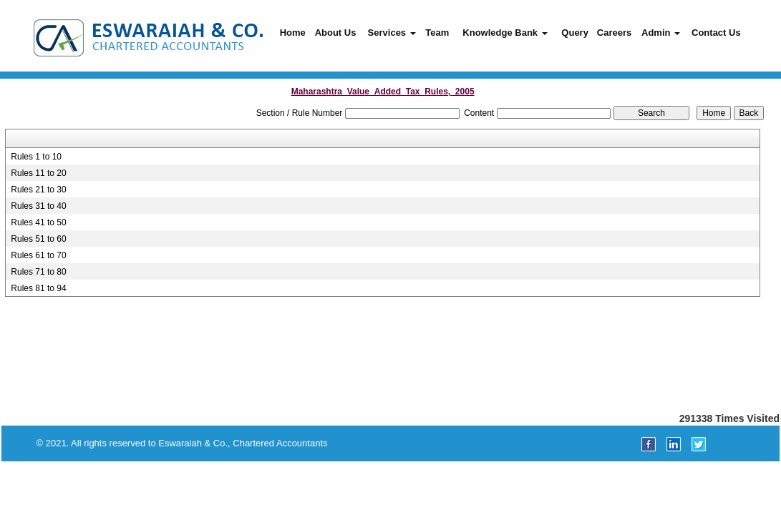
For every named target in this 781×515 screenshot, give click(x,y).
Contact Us (716, 32)
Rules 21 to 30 (38, 190)
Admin (660, 32)
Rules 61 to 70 (38, 255)
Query (574, 32)
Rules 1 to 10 (36, 157)
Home (293, 32)
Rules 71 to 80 (38, 272)
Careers (614, 32)
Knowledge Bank (504, 32)
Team (437, 32)
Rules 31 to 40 (38, 206)
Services (392, 32)
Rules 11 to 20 (38, 173)
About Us (335, 32)
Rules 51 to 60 (38, 239)
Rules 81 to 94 (38, 288)
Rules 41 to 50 (38, 222)
